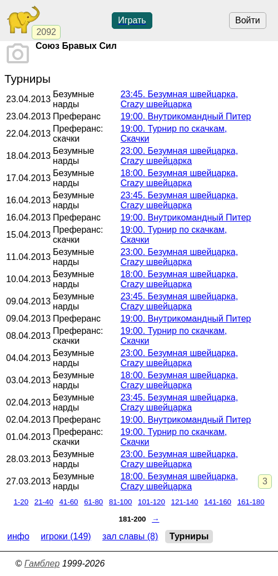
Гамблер (42, 563)
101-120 (151, 502)
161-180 (251, 502)
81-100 (120, 502)
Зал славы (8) (130, 536)
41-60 (68, 502)
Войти (247, 20)
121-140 (184, 502)
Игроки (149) (66, 536)
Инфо (18, 536)
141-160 (217, 502)
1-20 (20, 502)
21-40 (43, 502)
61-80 (93, 502)
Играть (132, 20)
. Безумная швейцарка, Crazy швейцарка (179, 99)
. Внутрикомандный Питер (186, 116)
